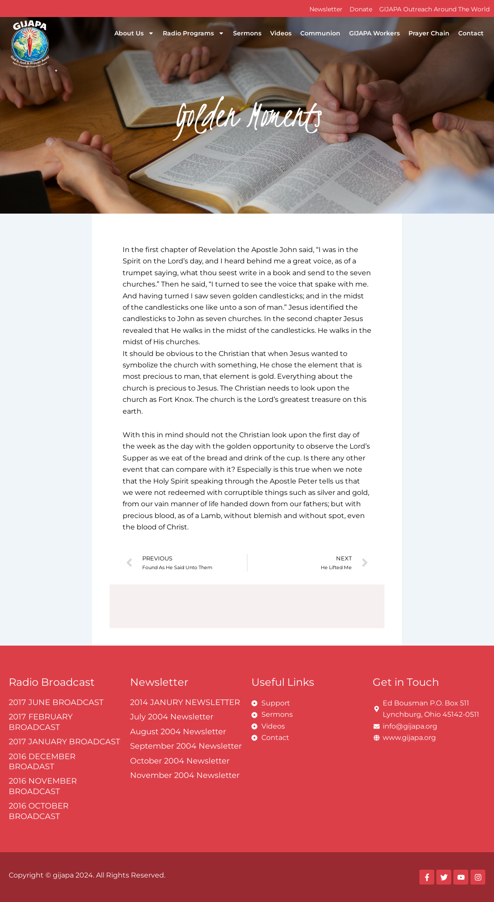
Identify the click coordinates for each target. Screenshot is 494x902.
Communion (320, 33)
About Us (134, 33)
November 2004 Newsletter (185, 775)
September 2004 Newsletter (186, 746)
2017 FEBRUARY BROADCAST (40, 722)
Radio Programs (193, 33)
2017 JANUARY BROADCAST (64, 741)
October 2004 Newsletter (180, 761)
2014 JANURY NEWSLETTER (185, 702)
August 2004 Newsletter (178, 731)
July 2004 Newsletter (171, 717)
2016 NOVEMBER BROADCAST (43, 786)
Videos (281, 33)
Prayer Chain (428, 33)
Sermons (247, 33)
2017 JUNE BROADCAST (56, 702)
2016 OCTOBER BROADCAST (39, 811)
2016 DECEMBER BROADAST (42, 761)
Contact (471, 33)
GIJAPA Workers (374, 33)
